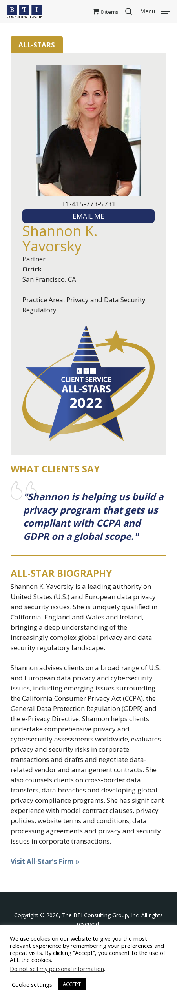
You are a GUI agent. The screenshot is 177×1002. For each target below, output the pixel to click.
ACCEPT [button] (72, 983)
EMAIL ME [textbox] (88, 215)
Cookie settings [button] (32, 984)
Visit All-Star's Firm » (45, 861)
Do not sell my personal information (57, 969)
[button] (155, 10)
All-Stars (36, 44)
